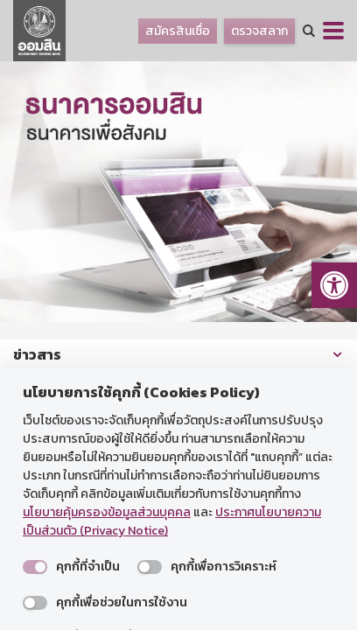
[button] (334, 285)
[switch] (35, 567)
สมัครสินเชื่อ (177, 31)
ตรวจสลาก (259, 31)
